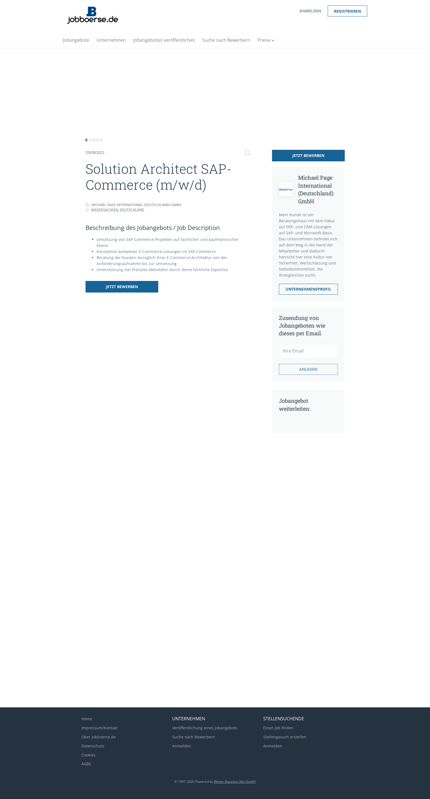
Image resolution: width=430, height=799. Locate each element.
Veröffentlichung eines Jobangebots (204, 727)
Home (86, 718)
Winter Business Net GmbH (235, 781)
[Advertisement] (215, 89)
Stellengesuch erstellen (284, 736)
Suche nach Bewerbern (193, 736)
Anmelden (310, 10)
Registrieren (347, 11)
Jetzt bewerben (122, 286)
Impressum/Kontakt (99, 727)
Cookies (88, 755)
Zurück (95, 140)
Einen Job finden (278, 727)
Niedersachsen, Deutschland (117, 209)
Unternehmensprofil (308, 289)
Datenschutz (92, 746)
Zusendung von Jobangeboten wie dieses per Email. (302, 325)
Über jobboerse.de (98, 736)
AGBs (86, 763)
